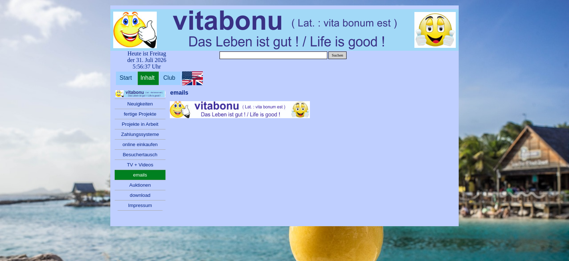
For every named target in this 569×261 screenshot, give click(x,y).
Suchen (337, 55)
